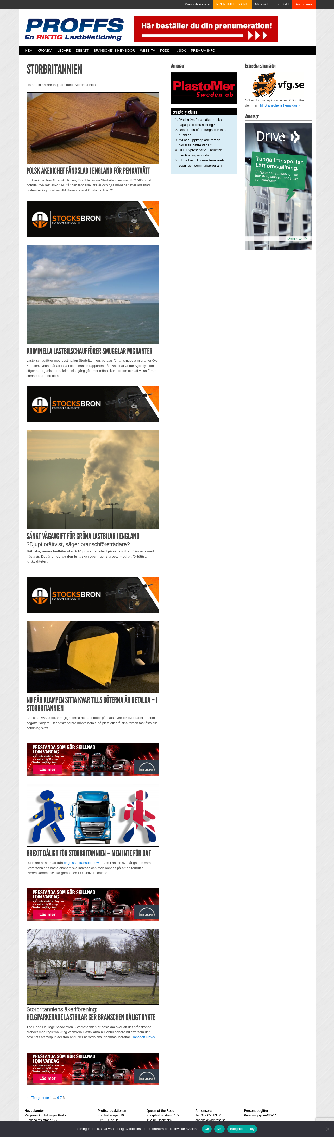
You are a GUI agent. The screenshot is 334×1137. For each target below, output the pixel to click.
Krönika (45, 50)
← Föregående (38, 1098)
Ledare (64, 50)
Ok (207, 1129)
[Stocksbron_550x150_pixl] (93, 218)
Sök (180, 50)
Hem (29, 50)
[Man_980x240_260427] (93, 759)
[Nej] (327, 1129)
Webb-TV (147, 50)
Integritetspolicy (242, 1129)
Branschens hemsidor (114, 50)
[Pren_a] (205, 29)
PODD (164, 50)
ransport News (144, 1037)
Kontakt (283, 4)
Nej (219, 1129)
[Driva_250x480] (278, 186)
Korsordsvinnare (197, 4)
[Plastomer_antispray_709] (204, 88)
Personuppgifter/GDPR (260, 1115)
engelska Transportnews (82, 863)
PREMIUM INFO (203, 50)
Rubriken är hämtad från (45, 863)
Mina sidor (263, 4)
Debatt (82, 50)
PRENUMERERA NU (232, 4)
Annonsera (304, 4)
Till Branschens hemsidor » (279, 105)
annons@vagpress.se (210, 1120)
